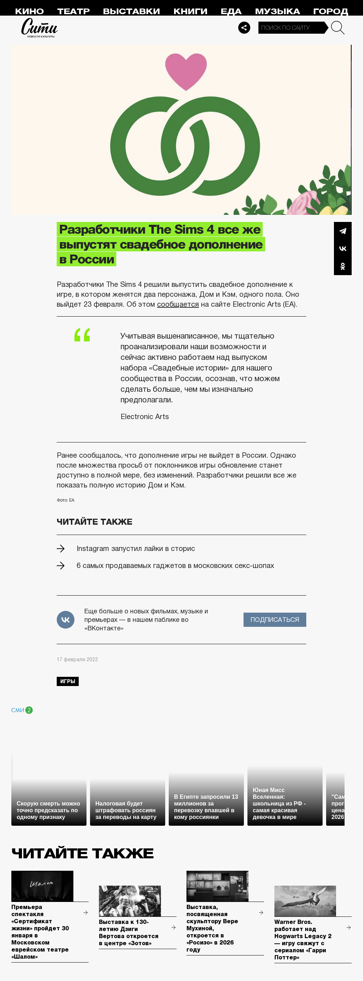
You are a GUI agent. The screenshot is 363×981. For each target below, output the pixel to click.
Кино (29, 11)
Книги (190, 11)
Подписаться (275, 619)
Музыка (277, 11)
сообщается (178, 304)
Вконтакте (343, 248)
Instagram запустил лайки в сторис (136, 548)
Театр (73, 11)
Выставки (131, 11)
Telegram (343, 231)
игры (67, 681)
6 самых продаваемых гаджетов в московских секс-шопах (175, 565)
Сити (39, 28)
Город (330, 11)
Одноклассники (343, 266)
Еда (230, 11)
